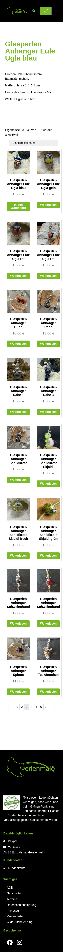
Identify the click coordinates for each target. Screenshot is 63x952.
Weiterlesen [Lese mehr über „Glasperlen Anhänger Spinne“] (18, 691)
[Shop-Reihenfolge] (33, 143)
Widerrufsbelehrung (20, 922)
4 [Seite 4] (31, 706)
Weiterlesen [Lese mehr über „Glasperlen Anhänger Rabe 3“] (48, 412)
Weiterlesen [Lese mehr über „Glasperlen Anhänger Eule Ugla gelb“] (48, 205)
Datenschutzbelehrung (21, 905)
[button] (34, 11)
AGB (10, 887)
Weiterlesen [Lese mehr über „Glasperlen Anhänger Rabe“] (48, 343)
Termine (12, 899)
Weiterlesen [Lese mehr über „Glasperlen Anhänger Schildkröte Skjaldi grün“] (48, 555)
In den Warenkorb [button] (18, 206)
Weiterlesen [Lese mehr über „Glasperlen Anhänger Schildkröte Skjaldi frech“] (18, 555)
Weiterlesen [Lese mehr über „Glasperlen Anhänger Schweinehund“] (18, 623)
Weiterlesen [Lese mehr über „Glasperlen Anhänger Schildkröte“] (18, 479)
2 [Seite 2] (22, 706)
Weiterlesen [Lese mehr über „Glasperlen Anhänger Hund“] (18, 343)
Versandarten (15, 916)
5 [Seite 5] (36, 706)
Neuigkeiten (14, 893)
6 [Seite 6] (41, 706)
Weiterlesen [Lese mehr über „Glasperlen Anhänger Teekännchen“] (48, 691)
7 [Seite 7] (46, 706)
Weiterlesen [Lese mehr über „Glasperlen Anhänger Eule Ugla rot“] (18, 275)
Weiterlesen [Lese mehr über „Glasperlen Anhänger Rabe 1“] (18, 412)
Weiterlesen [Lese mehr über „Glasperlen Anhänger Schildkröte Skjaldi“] (48, 483)
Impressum (14, 910)
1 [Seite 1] (17, 706)
